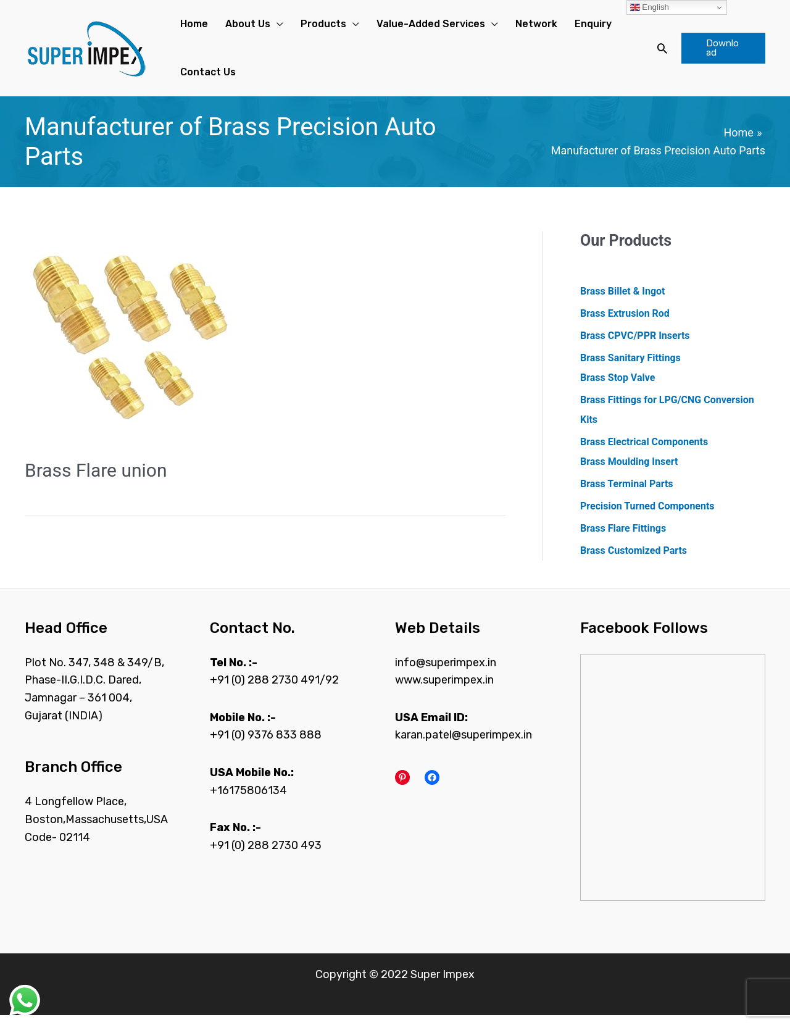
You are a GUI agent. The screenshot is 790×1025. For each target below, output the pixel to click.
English (649, 7)
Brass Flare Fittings (623, 538)
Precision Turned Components (647, 516)
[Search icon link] (655, 53)
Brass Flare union (96, 480)
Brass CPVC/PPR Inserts (635, 345)
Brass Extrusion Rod (625, 323)
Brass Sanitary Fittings (630, 368)
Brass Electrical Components (644, 452)
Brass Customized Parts (633, 560)
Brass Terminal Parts (626, 494)
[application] (265, 26)
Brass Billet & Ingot (622, 301)
